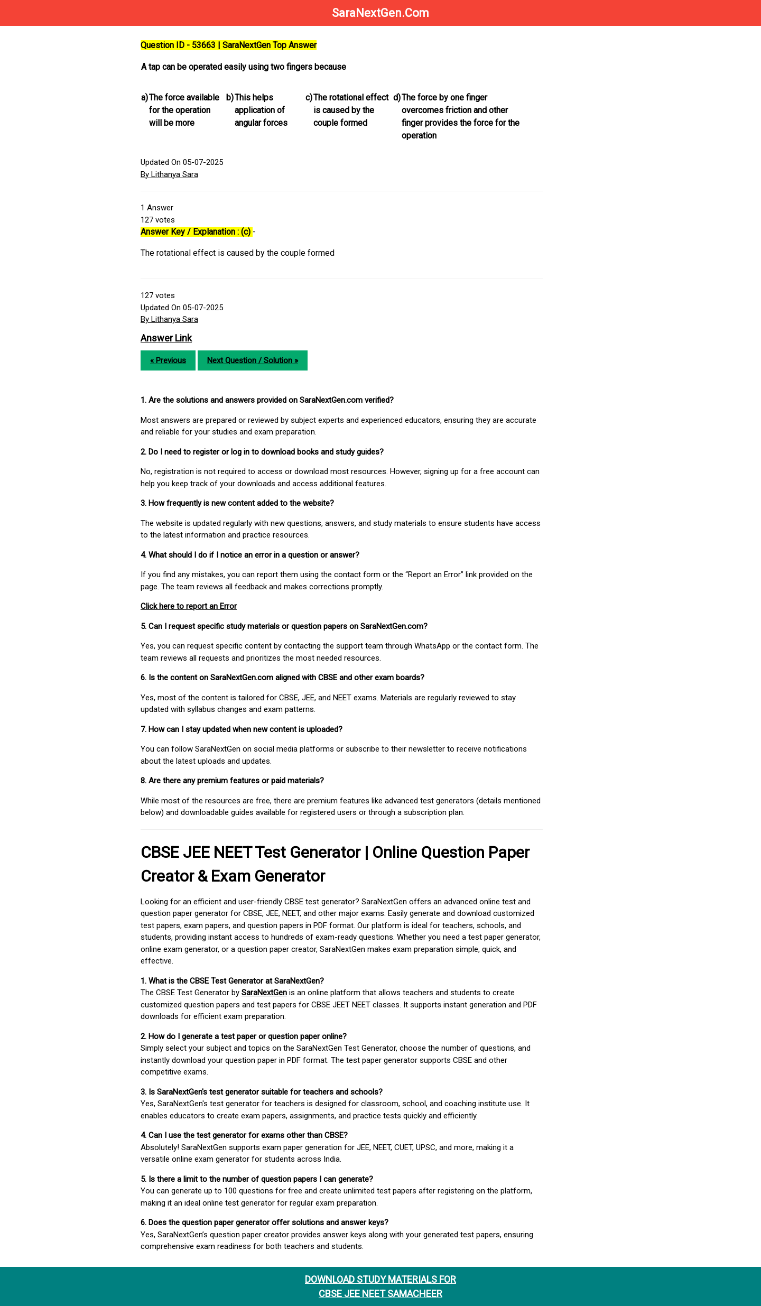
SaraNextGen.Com (380, 13)
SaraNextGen (264, 992)
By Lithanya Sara (169, 174)
